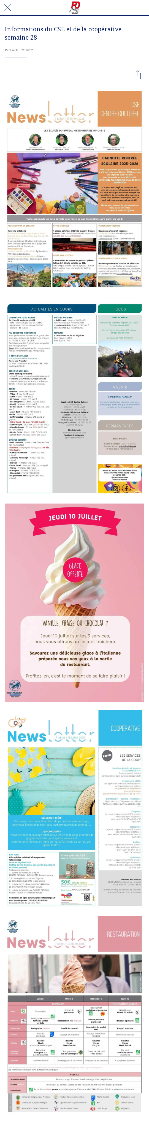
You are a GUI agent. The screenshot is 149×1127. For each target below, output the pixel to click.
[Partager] (137, 74)
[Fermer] (7, 7)
